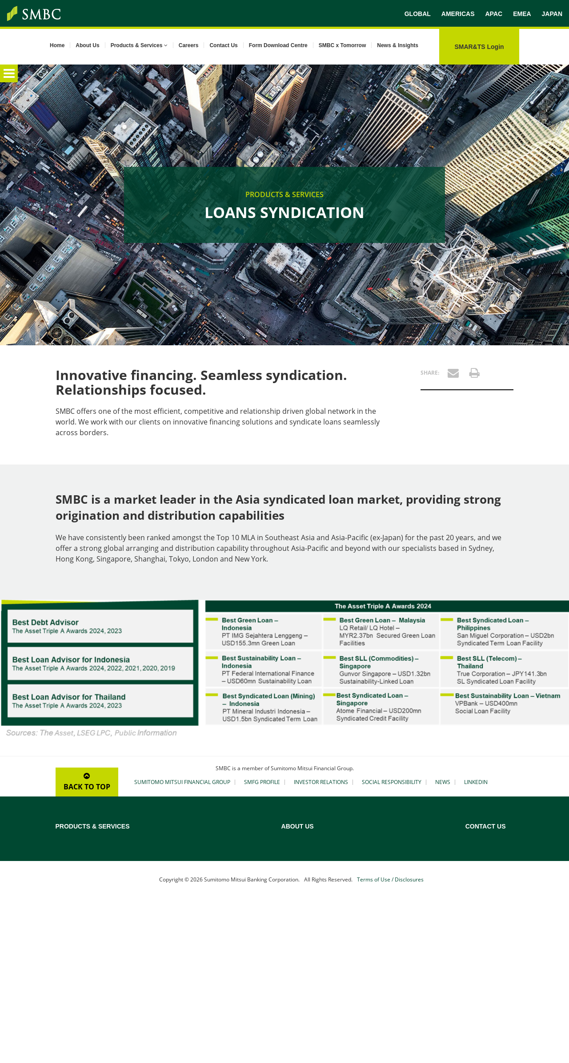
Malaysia (477, 907)
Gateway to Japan (197, 921)
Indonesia (478, 896)
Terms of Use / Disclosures (390, 1041)
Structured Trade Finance (89, 903)
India (472, 884)
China (473, 861)
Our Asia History (355, 884)
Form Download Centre (278, 45)
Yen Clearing (72, 914)
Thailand (476, 977)
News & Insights (397, 45)
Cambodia (479, 849)
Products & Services (139, 45)
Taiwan (474, 965)
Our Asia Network (357, 896)
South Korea (481, 954)
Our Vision (347, 873)
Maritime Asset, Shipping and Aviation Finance (224, 864)
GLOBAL (418, 13)
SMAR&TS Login (479, 46)
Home (57, 45)
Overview (68, 838)
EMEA (522, 13)
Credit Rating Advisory (203, 838)
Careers (189, 45)
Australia (477, 838)
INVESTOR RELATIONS (321, 782)
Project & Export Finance (88, 861)
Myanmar (478, 919)
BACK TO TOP (87, 782)
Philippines (479, 930)
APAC (493, 13)
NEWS (442, 782)
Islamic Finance (194, 891)
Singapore (478, 942)
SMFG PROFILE (262, 782)
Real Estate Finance (199, 880)
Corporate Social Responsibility (375, 907)
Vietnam (476, 988)
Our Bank (346, 849)
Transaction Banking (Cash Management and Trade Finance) (109, 887)
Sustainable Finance (82, 873)
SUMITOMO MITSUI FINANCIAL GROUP (182, 782)
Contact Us (223, 45)
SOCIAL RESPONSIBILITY (391, 782)
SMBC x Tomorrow (342, 45)
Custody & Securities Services (94, 926)
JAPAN (552, 13)
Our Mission (350, 861)
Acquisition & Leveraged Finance (217, 849)
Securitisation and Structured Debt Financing (220, 906)
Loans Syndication (80, 849)
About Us (87, 45)
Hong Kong (480, 873)
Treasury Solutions (80, 938)
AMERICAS (458, 13)
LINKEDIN (476, 782)
